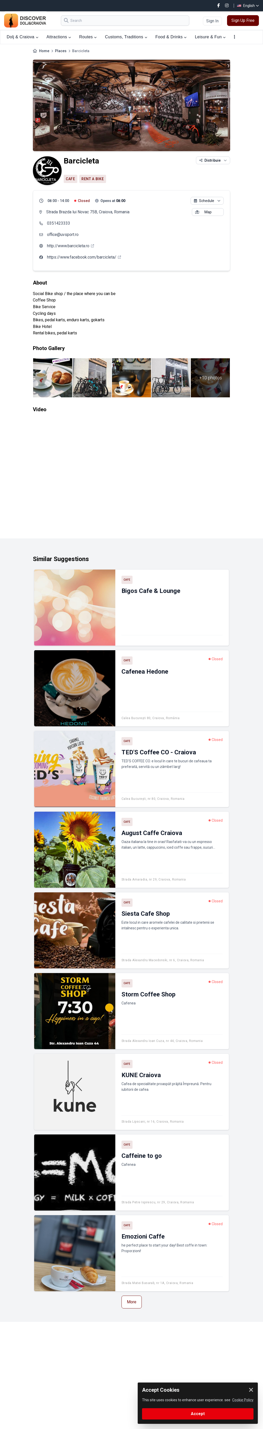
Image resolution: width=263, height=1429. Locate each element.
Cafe (70, 179)
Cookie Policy (242, 1400)
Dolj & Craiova (22, 37)
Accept (198, 1413)
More (131, 1301)
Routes (88, 37)
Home (44, 51)
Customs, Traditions (126, 37)
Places (61, 51)
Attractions (58, 37)
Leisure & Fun (210, 37)
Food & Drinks (171, 37)
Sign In (212, 21)
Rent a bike (92, 179)
